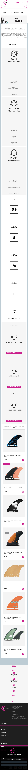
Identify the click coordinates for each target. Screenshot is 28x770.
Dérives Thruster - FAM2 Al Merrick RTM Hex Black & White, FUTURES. (13, 521)
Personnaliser (14, 767)
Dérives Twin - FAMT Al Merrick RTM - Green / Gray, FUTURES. (13, 650)
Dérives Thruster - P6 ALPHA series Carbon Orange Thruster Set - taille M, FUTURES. (13, 553)
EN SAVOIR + (14, 670)
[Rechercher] (14, 6)
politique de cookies (17, 759)
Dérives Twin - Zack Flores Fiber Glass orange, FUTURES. (14, 584)
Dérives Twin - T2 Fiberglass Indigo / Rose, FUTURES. (13, 487)
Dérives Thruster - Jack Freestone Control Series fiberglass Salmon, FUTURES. (12, 618)
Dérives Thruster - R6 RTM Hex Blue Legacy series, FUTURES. (13, 456)
